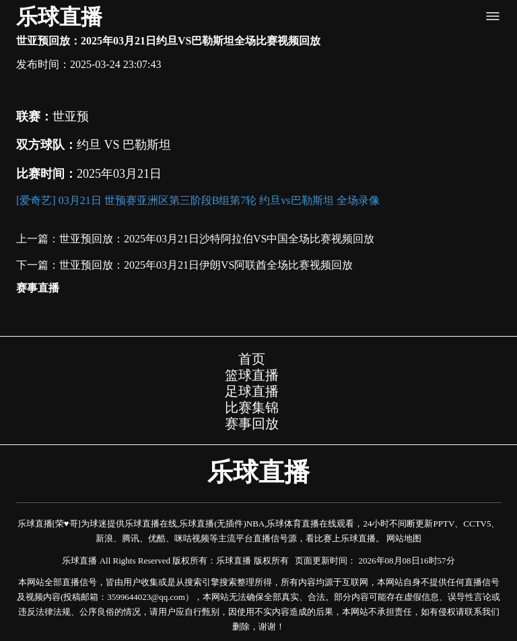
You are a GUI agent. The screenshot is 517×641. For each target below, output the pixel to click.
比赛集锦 (252, 407)
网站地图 (403, 538)
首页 (251, 358)
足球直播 (252, 391)
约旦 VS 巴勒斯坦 (124, 144)
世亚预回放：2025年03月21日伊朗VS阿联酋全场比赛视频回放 (206, 265)
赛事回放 (252, 423)
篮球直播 (252, 375)
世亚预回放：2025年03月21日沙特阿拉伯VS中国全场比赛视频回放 (216, 238)
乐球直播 (59, 17)
